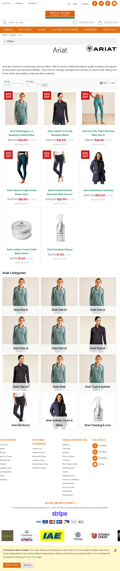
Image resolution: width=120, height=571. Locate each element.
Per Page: (32, 83)
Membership (5, 460)
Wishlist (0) (86, 22)
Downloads (67, 491)
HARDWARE (90, 29)
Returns (65, 452)
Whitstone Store (39, 468)
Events (3, 452)
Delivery (19, 3)
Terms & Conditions (70, 479)
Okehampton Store (40, 464)
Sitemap (3, 479)
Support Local (5, 468)
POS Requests (68, 468)
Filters (10, 41)
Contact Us (32, 3)
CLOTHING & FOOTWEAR (65, 29)
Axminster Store (39, 456)
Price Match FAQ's (70, 464)
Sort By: (13, 83)
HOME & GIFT (110, 29)
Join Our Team (6, 456)
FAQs (2, 475)
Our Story (6, 3)
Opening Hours (38, 452)
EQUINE (42, 29)
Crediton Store (38, 460)
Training (65, 460)
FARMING (8, 29)
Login (74, 4)
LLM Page (66, 448)
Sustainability (5, 471)
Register (85, 4)
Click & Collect (68, 456)
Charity (3, 464)
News (2, 448)
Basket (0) (111, 22)
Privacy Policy (68, 483)
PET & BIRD (25, 29)
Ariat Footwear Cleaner (60, 250)
